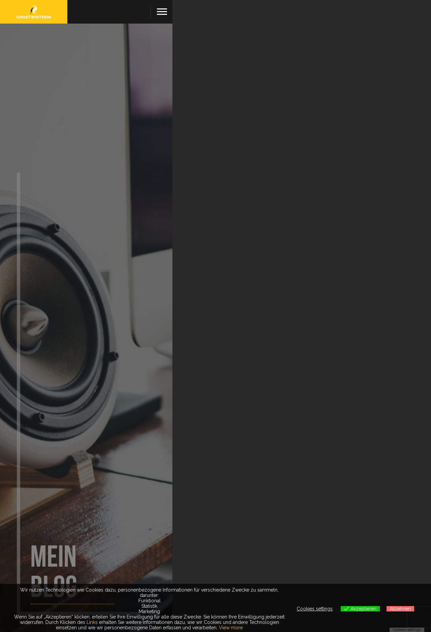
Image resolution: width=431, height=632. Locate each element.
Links (92, 622)
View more (231, 627)
